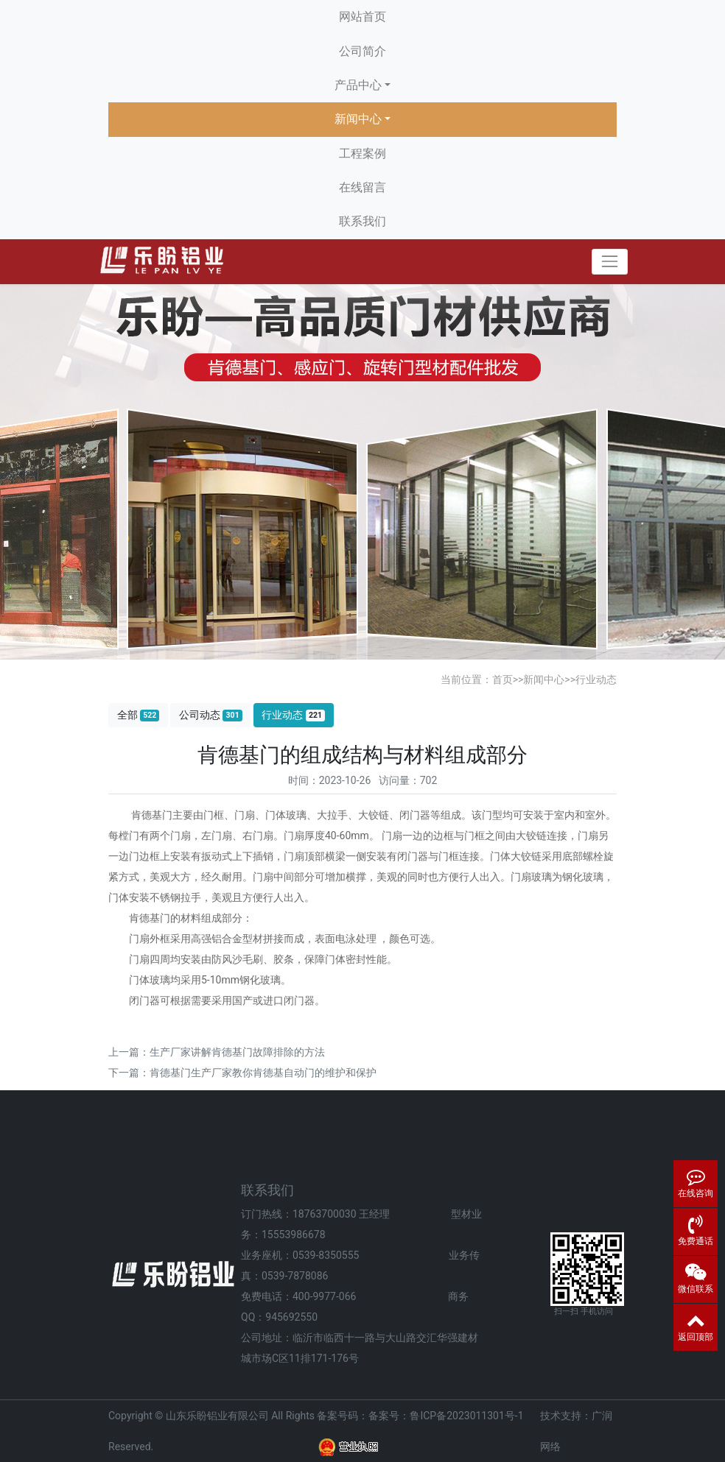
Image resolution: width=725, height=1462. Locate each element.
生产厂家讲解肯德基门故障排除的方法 (237, 1052)
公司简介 (362, 51)
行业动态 (596, 679)
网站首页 (362, 17)
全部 (138, 715)
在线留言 (362, 187)
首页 (502, 679)
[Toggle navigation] (610, 262)
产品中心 (358, 85)
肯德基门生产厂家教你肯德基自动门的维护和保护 (263, 1072)
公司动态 (210, 715)
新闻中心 (358, 119)
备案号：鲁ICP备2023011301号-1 (445, 1416)
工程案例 (362, 153)
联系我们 (362, 221)
